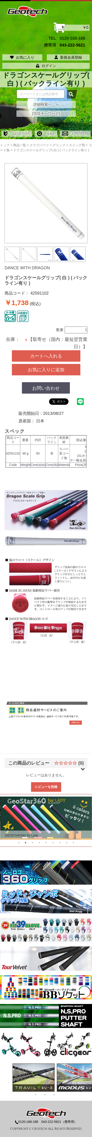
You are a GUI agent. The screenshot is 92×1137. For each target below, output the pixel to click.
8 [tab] (66, 842)
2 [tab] (25, 842)
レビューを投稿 (46, 787)
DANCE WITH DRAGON (27, 268)
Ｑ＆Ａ (46, 133)
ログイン (46, 66)
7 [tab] (60, 842)
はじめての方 (17, 133)
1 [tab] (18, 842)
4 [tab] (39, 842)
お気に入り (22, 57)
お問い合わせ (75, 133)
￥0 (71, 28)
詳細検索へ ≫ (46, 104)
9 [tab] (73, 842)
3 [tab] (32, 842)
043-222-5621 (72, 45)
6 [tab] (53, 842)
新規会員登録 (68, 57)
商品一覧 (19, 145)
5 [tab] (46, 842)
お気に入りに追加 (46, 369)
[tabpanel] (46, 818)
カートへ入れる (46, 355)
